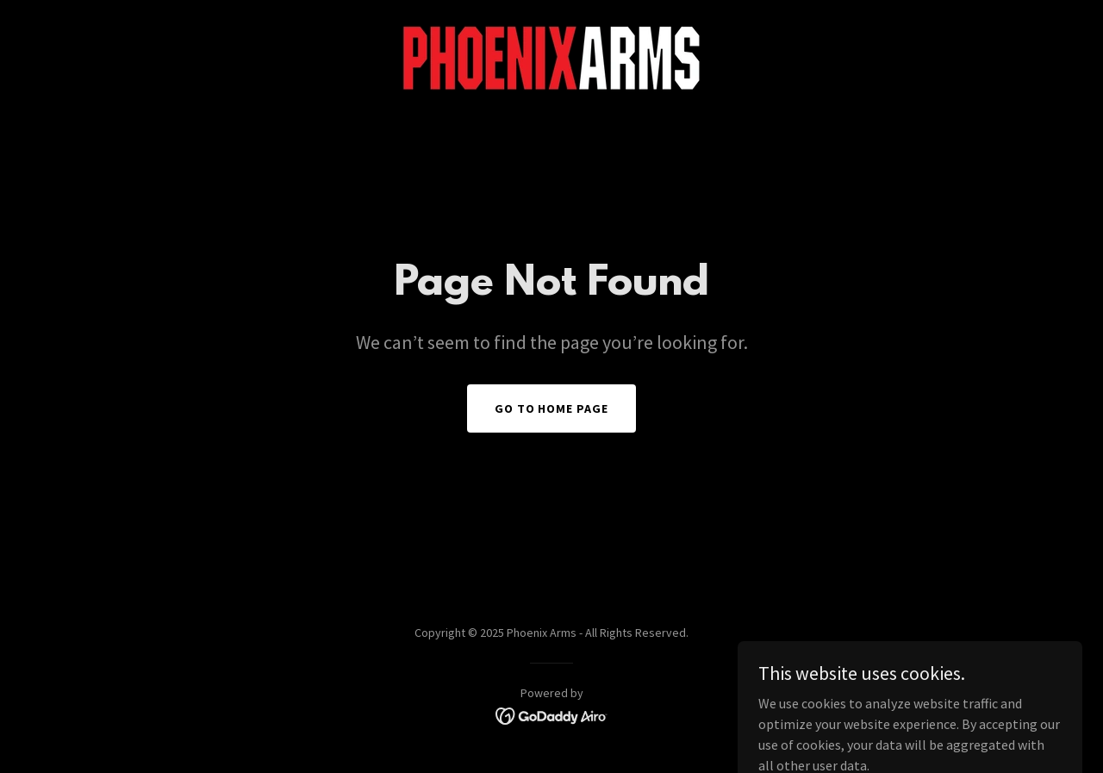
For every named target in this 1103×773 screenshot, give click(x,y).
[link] (551, 56)
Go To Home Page (552, 408)
